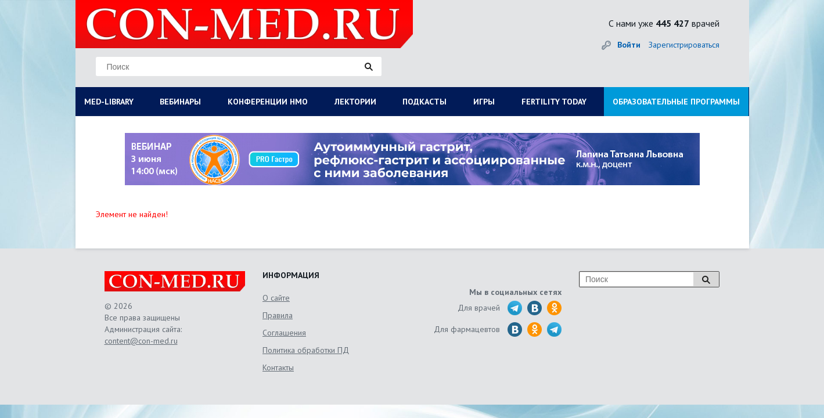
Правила (277, 315)
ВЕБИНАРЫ (180, 101)
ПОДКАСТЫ (424, 101)
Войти (629, 45)
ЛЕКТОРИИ (355, 101)
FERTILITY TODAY (553, 101)
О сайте (276, 298)
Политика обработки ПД (305, 350)
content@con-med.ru (141, 341)
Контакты (278, 367)
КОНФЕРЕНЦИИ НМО (268, 101)
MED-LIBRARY (109, 101)
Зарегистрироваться (684, 44)
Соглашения (284, 332)
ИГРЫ (484, 101)
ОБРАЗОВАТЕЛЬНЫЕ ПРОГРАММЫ (676, 101)
